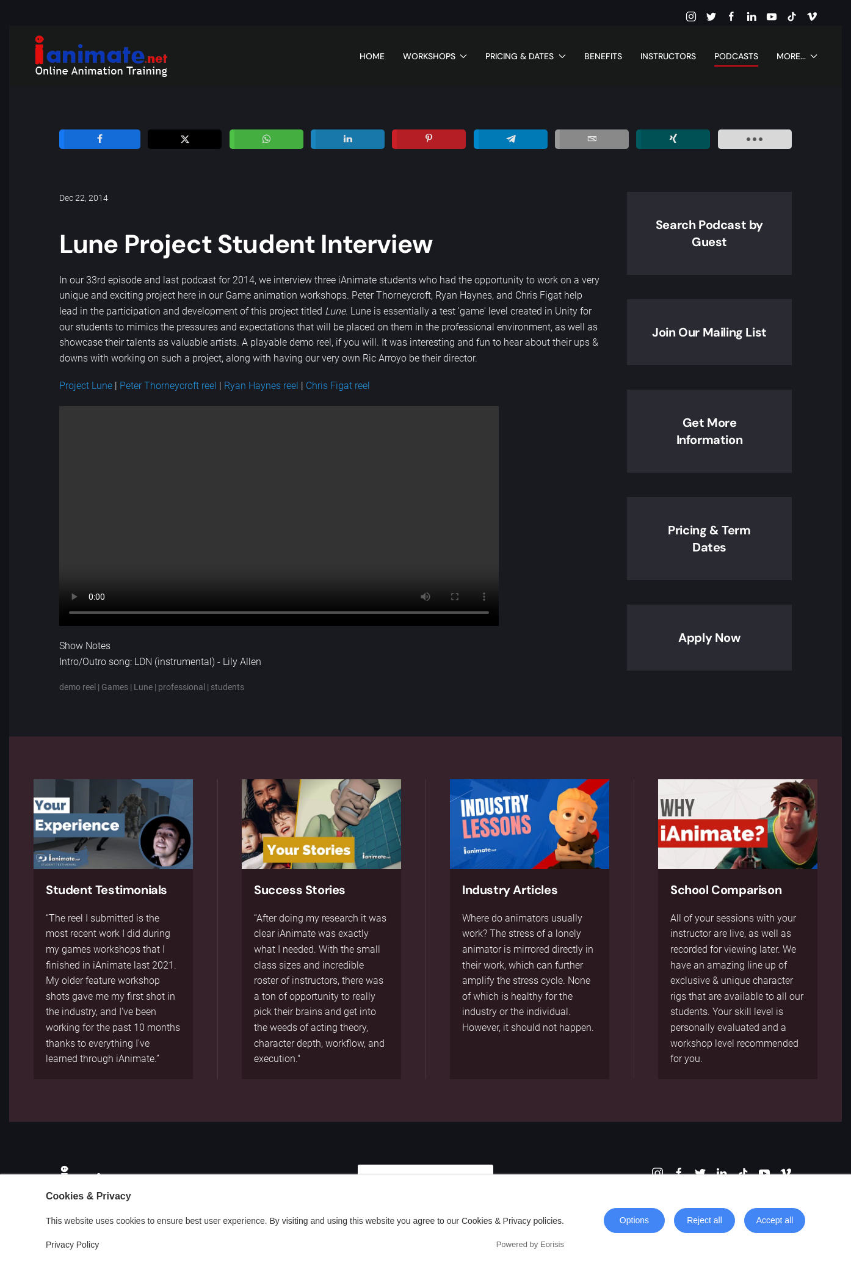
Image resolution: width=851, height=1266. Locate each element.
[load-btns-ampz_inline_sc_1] (755, 139)
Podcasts (736, 56)
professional (181, 687)
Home (372, 56)
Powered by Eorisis (530, 1244)
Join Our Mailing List (709, 332)
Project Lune (85, 385)
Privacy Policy (72, 1245)
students (227, 687)
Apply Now (709, 638)
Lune (143, 687)
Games (114, 687)
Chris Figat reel (338, 385)
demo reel (77, 687)
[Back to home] (101, 56)
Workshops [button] (435, 56)
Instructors (668, 56)
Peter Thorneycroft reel (168, 385)
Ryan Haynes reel (261, 385)
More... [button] (797, 56)
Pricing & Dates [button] (525, 56)
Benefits (603, 56)
